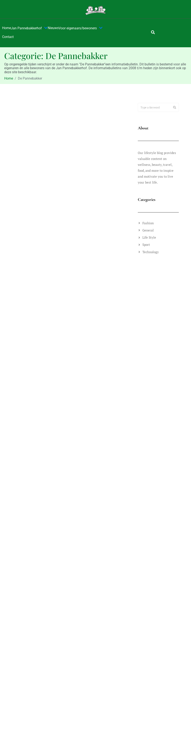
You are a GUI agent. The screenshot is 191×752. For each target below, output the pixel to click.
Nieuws (53, 28)
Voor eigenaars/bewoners (81, 28)
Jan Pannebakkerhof (29, 28)
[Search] (175, 107)
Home (6, 28)
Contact (8, 37)
